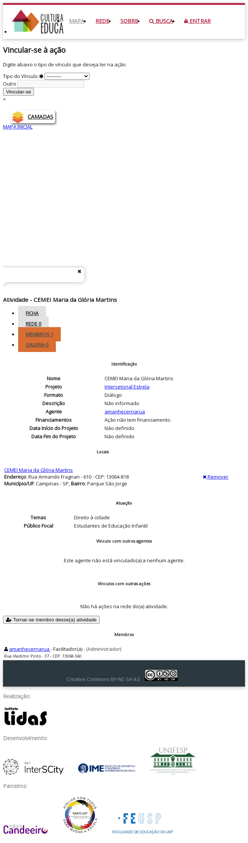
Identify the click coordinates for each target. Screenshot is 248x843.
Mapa (76, 20)
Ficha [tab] (32, 313)
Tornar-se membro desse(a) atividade (51, 620)
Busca (161, 20)
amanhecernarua (125, 411)
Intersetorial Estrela (154, 299)
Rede (102, 20)
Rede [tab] (33, 323)
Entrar (197, 20)
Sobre (129, 20)
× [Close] (4, 99)
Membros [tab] (39, 334)
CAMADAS (40, 116)
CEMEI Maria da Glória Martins (38, 470)
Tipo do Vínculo (46, 76)
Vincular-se (18, 92)
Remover (215, 476)
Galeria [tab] (37, 344)
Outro (43, 83)
